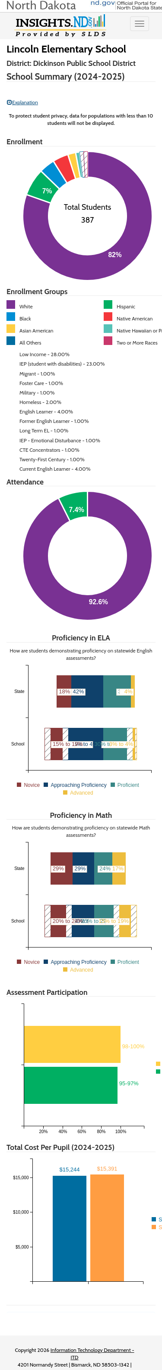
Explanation (22, 102)
